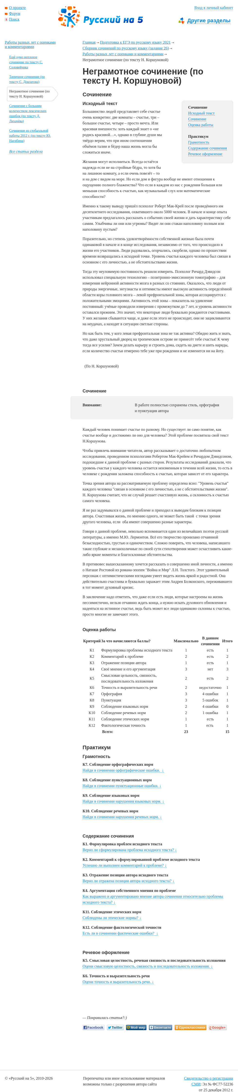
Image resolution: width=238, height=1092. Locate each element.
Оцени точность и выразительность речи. (118, 982)
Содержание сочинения (207, 148)
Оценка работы (200, 125)
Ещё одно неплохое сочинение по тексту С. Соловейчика (26, 62)
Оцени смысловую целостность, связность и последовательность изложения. (148, 966)
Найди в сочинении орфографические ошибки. (123, 770)
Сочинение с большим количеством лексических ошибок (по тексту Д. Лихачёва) (27, 113)
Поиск (14, 19)
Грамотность (198, 142)
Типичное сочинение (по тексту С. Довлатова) (27, 79)
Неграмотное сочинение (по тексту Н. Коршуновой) (29, 94)
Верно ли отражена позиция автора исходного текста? (128, 881)
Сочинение (197, 119)
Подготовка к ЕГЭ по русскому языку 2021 (135, 42)
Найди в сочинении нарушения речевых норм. (122, 817)
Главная (89, 42)
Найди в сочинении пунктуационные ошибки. (122, 786)
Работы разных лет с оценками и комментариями (123, 54)
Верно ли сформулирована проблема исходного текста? (130, 850)
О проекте (17, 8)
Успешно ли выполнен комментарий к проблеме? (125, 865)
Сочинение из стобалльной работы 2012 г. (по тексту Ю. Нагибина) (30, 136)
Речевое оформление (205, 154)
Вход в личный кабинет (213, 8)
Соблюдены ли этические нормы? (112, 918)
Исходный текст (201, 113)
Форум (14, 13)
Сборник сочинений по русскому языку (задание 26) (126, 48)
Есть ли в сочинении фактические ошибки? (120, 933)
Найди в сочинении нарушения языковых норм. (123, 801)
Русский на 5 (100, 17)
